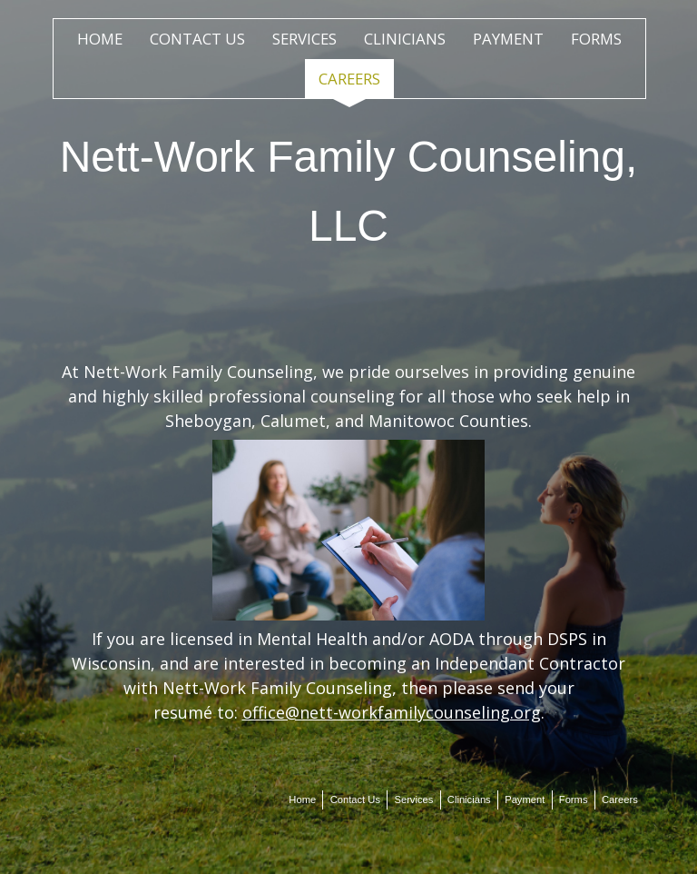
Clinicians (405, 38)
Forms (596, 38)
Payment (508, 38)
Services (304, 38)
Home (100, 38)
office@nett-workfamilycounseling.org (391, 712)
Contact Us (197, 38)
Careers (349, 78)
